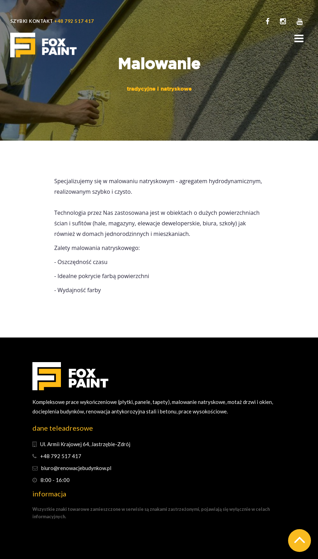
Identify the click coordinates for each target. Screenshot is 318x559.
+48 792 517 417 (74, 21)
